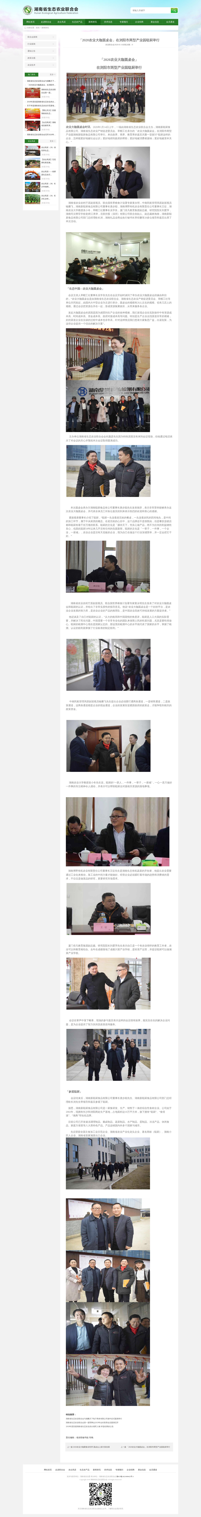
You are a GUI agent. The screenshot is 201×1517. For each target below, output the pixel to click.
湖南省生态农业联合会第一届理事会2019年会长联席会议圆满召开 (92, 1423)
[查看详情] (45, 97)
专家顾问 (124, 22)
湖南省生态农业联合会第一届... (48, 91)
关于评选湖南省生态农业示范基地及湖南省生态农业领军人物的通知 (54, 106)
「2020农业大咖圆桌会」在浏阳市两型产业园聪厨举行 (48, 85)
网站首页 (30, 22)
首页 (38, 28)
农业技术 (41, 65)
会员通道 (170, 22)
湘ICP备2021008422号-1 (125, 1476)
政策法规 (41, 58)
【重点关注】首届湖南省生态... (48, 111)
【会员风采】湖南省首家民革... (48, 124)
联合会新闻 (41, 37)
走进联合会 (46, 22)
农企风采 (61, 22)
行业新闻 (41, 44)
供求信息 (108, 22)
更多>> (53, 75)
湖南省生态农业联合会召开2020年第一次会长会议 (47, 135)
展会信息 (155, 22)
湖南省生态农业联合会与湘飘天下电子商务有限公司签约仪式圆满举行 (55, 81)
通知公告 (41, 51)
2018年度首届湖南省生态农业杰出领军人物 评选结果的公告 (51, 102)
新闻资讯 (93, 22)
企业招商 (139, 22)
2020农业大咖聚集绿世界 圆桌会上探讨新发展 (91, 1447)
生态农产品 (77, 22)
